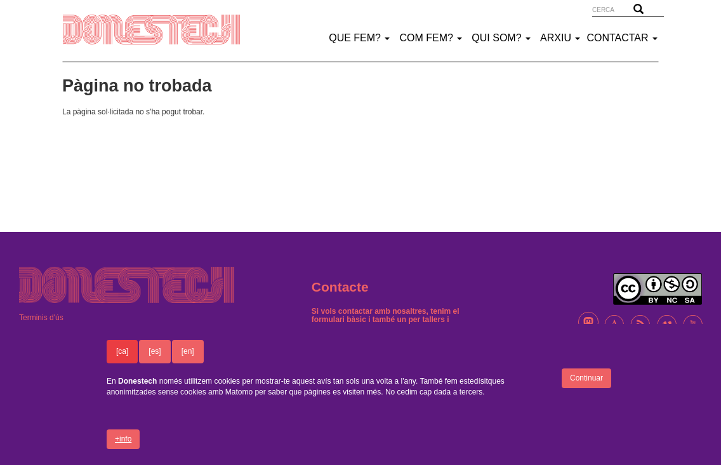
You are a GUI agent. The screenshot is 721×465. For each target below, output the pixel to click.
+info (123, 445)
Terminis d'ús (41, 317)
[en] (188, 358)
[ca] (122, 358)
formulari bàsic (339, 319)
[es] (155, 358)
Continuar (586, 385)
